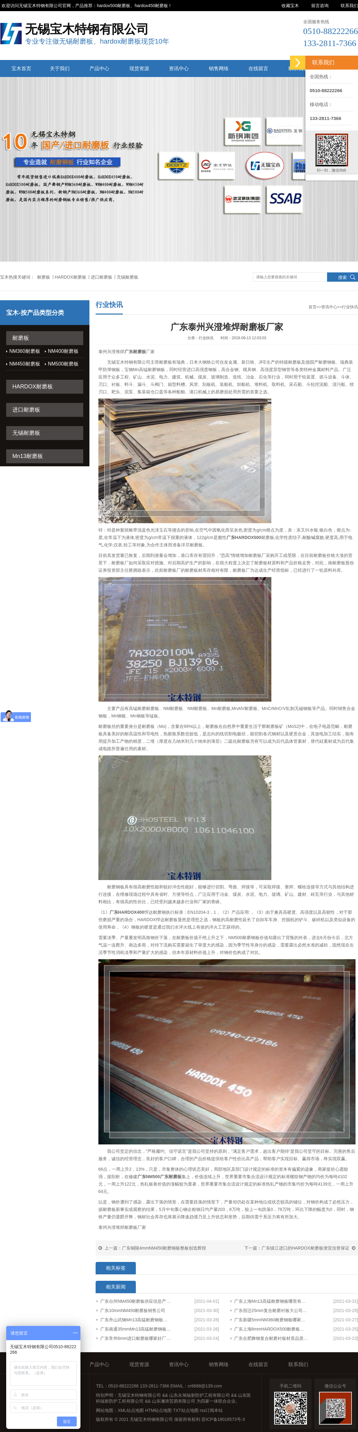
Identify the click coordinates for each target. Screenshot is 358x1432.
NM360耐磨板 (24, 351)
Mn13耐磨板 (27, 456)
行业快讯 (350, 307)
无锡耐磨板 (127, 277)
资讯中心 (179, 68)
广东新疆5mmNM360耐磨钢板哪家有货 (271, 1319)
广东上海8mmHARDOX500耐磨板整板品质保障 (271, 1329)
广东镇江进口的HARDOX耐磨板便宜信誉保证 (305, 1248)
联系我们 (349, 5)
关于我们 (60, 68)
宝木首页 (21, 68)
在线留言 (258, 68)
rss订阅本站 (211, 1410)
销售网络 (219, 68)
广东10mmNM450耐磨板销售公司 (132, 1310)
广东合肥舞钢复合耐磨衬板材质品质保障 (271, 1338)
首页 (312, 307)
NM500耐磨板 (63, 363)
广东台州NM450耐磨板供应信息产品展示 (135, 1301)
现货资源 (139, 68)
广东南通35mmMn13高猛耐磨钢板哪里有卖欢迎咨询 (135, 1329)
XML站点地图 (131, 1410)
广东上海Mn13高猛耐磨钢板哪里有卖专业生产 (271, 1301)
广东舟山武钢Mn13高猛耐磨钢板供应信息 (135, 1319)
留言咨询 (320, 5)
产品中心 (99, 68)
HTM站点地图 (158, 1410)
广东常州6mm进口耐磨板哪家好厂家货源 (135, 1338)
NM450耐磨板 (24, 363)
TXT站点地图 (185, 1410)
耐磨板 (43, 277)
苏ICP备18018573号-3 (223, 1419)
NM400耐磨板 (63, 351)
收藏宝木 (290, 5)
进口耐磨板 (101, 277)
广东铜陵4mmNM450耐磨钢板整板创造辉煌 (164, 1248)
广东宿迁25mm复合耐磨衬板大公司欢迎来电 (271, 1310)
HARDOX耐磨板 (70, 277)
